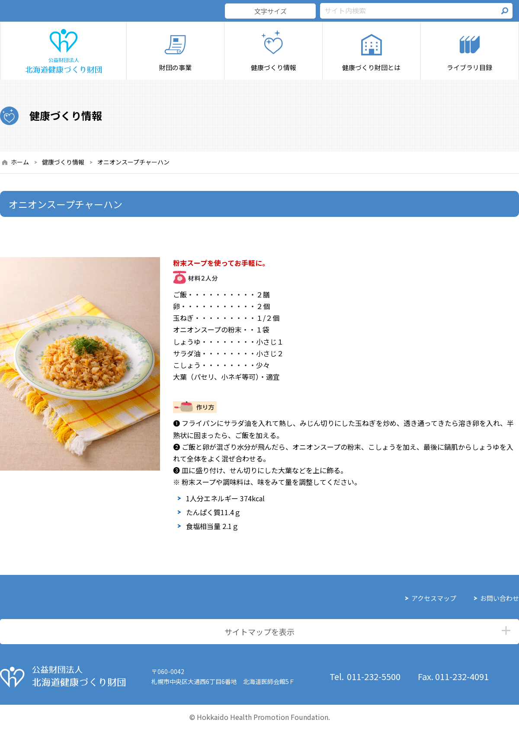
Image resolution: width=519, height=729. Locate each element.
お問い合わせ (499, 598)
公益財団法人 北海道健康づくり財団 (62, 676)
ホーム (20, 162)
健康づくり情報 (63, 162)
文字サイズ (270, 11)
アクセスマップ (433, 598)
